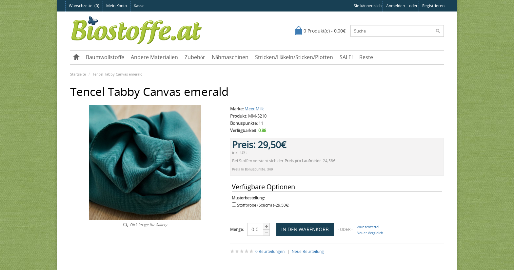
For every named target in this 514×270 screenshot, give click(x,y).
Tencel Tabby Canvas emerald (117, 74)
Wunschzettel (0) (84, 6)
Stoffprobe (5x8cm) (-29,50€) (263, 205)
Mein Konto (116, 6)
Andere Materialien (154, 57)
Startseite (78, 74)
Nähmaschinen (230, 57)
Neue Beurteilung (308, 251)
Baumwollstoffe (105, 57)
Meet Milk (254, 109)
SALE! (346, 57)
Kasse (139, 6)
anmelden (395, 6)
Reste (366, 57)
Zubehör (195, 57)
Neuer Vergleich (370, 232)
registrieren (433, 6)
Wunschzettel (368, 226)
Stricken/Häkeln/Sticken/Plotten (294, 57)
